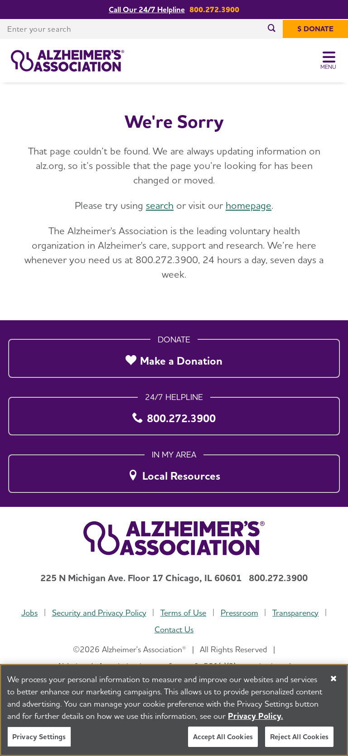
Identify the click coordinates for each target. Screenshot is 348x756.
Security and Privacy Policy (99, 612)
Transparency (295, 612)
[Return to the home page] (67, 61)
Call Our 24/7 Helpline (147, 10)
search (160, 205)
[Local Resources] (174, 471)
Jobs (29, 612)
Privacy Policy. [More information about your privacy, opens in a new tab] (255, 716)
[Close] (333, 679)
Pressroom (239, 612)
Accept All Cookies (223, 736)
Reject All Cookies (299, 736)
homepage (248, 205)
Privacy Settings (39, 736)
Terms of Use (183, 612)
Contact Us (174, 629)
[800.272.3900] (174, 413)
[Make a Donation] (174, 356)
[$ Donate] (315, 29)
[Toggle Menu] (328, 61)
